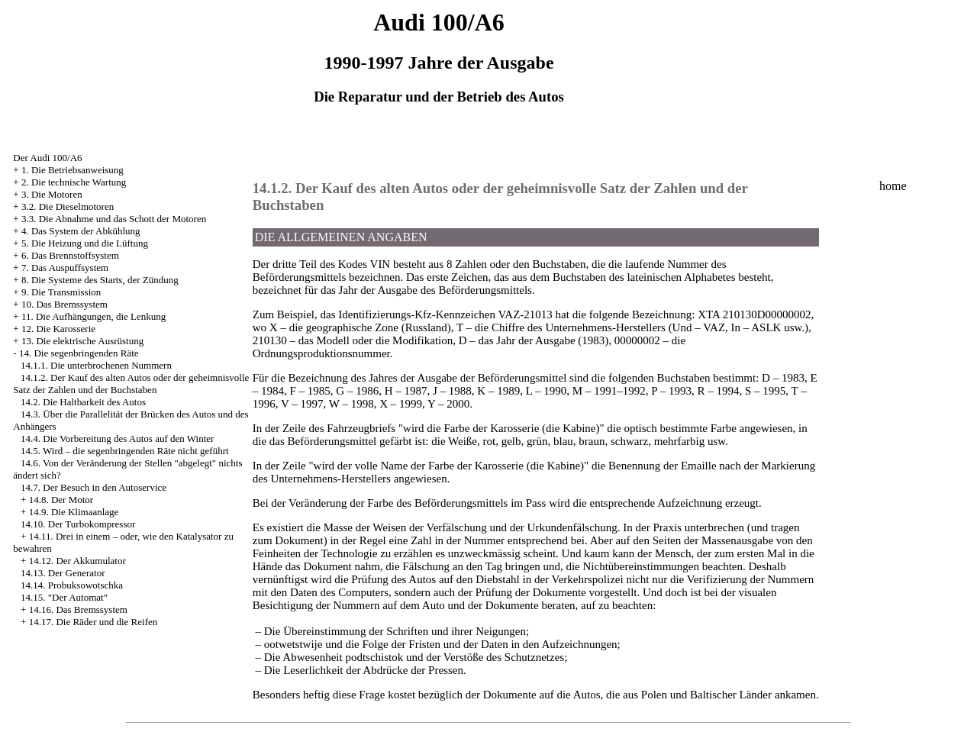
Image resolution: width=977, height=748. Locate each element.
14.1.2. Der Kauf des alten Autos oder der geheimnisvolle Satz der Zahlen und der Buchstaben (131, 383)
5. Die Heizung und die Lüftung (84, 243)
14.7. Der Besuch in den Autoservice (93, 487)
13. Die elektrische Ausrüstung (82, 341)
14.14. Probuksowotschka (72, 585)
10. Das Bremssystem (64, 304)
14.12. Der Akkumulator (77, 560)
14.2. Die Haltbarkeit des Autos (83, 402)
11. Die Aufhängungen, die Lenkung (93, 316)
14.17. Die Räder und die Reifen (93, 621)
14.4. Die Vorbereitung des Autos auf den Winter (117, 438)
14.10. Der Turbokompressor (78, 524)
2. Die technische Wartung (73, 182)
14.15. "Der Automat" (64, 597)
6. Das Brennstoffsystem (70, 255)
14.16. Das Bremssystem (78, 609)
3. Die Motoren (51, 194)
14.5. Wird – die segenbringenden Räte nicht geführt (125, 450)
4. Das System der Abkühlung (80, 231)
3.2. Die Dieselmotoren (67, 206)
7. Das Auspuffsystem (64, 267)
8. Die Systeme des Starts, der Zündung (100, 279)
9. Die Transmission (61, 292)
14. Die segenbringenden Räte (79, 353)
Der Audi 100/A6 (47, 157)
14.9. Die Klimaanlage (74, 511)
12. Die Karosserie (58, 328)
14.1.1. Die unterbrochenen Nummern (96, 365)
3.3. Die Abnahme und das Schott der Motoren (113, 218)
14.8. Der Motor (61, 499)
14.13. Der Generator (63, 573)
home (893, 185)
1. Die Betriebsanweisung (72, 170)
